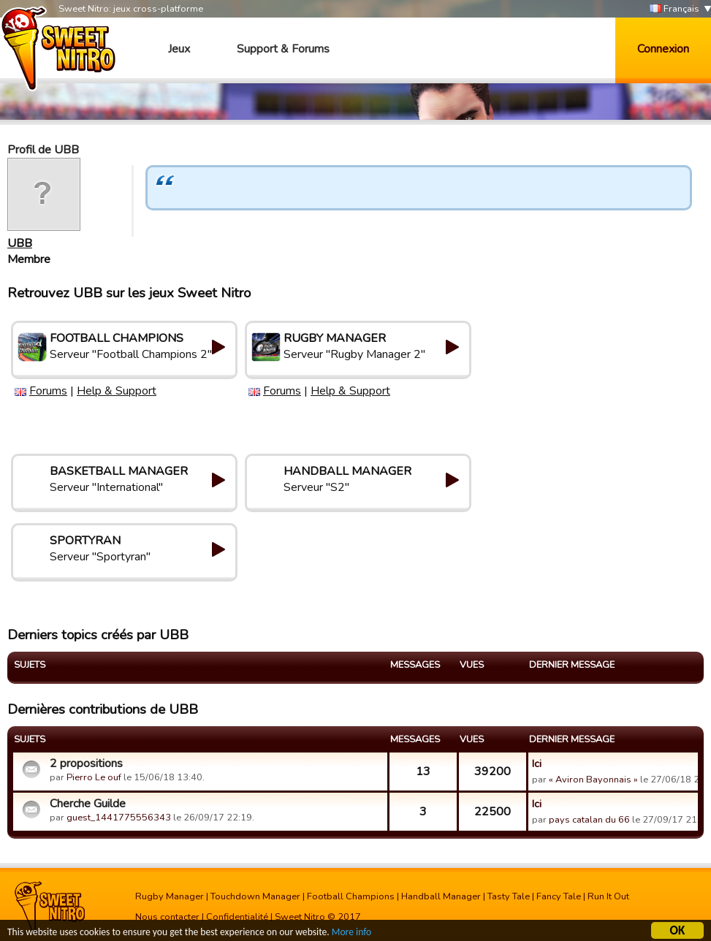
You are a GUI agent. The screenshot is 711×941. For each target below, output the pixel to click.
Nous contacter (167, 916)
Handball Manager (441, 896)
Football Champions (351, 896)
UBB (19, 243)
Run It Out (608, 896)
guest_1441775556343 (118, 817)
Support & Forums (283, 49)
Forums (48, 391)
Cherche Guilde (88, 804)
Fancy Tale (558, 896)
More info (351, 933)
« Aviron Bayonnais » (593, 779)
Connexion (663, 49)
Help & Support (116, 391)
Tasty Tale (508, 896)
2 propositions (86, 763)
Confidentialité (237, 916)
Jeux (179, 49)
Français (674, 9)
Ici (536, 763)
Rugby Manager (169, 896)
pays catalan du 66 (589, 819)
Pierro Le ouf (93, 777)
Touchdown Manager (255, 896)
